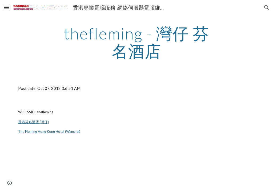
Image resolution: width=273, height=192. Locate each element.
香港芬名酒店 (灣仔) (33, 122)
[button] (6, 7)
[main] (136, 42)
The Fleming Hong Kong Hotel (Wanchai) (49, 131)
